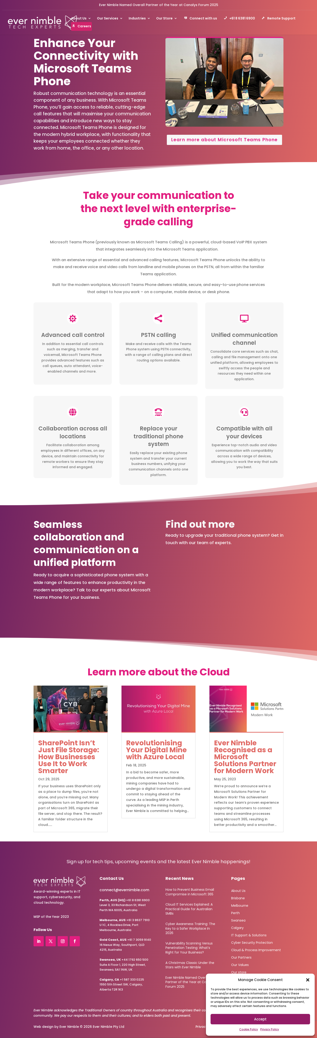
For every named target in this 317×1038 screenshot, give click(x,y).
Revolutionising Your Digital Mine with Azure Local (156, 750)
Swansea (238, 920)
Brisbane (238, 898)
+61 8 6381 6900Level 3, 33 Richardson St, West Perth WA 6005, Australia (124, 905)
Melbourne (239, 905)
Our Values (240, 964)
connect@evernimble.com (124, 890)
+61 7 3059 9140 (139, 940)
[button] (307, 980)
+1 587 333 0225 (121, 979)
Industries (137, 19)
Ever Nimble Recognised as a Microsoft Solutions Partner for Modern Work (245, 757)
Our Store (164, 19)
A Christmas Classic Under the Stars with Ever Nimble (189, 965)
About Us (79, 19)
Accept (260, 1019)
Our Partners (241, 957)
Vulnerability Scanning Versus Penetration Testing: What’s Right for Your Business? (189, 948)
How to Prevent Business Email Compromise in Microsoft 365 (189, 892)
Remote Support (278, 19)
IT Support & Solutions (249, 935)
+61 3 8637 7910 (138, 920)
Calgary (237, 927)
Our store (238, 972)
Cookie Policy (248, 1029)
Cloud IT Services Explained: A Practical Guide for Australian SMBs (189, 909)
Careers (81, 27)
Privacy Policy (269, 1029)
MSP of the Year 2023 (51, 916)
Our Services (107, 19)
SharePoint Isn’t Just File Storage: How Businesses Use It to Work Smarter (68, 757)
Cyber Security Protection (252, 942)
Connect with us (200, 19)
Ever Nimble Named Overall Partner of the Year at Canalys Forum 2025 (158, 5)
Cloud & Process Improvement (256, 950)
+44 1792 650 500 (123, 959)
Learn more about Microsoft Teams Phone (224, 140)
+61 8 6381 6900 (239, 19)
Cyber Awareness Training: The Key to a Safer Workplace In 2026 (190, 928)
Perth (235, 913)
